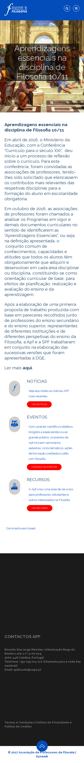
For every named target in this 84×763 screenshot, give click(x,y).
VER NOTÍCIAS (39, 404)
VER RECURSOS (40, 508)
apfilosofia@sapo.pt (27, 669)
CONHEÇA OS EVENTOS (44, 467)
